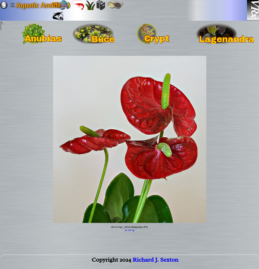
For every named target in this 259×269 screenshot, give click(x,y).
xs (126, 230)
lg (133, 230)
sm (130, 230)
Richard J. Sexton (155, 261)
